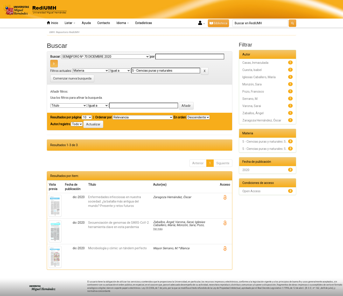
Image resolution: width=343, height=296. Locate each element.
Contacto (103, 23)
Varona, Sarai (251, 106)
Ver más (158, 228)
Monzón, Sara (252, 84)
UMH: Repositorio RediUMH (64, 32)
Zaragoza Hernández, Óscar (261, 120)
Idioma (123, 23)
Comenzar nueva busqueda (72, 78)
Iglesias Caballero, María (259, 77)
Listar (70, 23)
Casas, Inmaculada (255, 62)
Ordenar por (103, 117)
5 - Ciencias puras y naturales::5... (265, 141)
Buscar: (55, 56)
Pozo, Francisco (253, 91)
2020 (245, 170)
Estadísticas (143, 23)
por (152, 56)
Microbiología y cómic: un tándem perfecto (117, 248)
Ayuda (86, 23)
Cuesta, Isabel (252, 70)
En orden (180, 117)
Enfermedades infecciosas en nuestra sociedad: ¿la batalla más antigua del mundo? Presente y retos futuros (114, 201)
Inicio (52, 23)
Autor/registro (60, 124)
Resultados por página (65, 117)
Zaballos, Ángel (253, 113)
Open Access (251, 191)
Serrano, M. (250, 98)
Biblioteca (218, 23)
